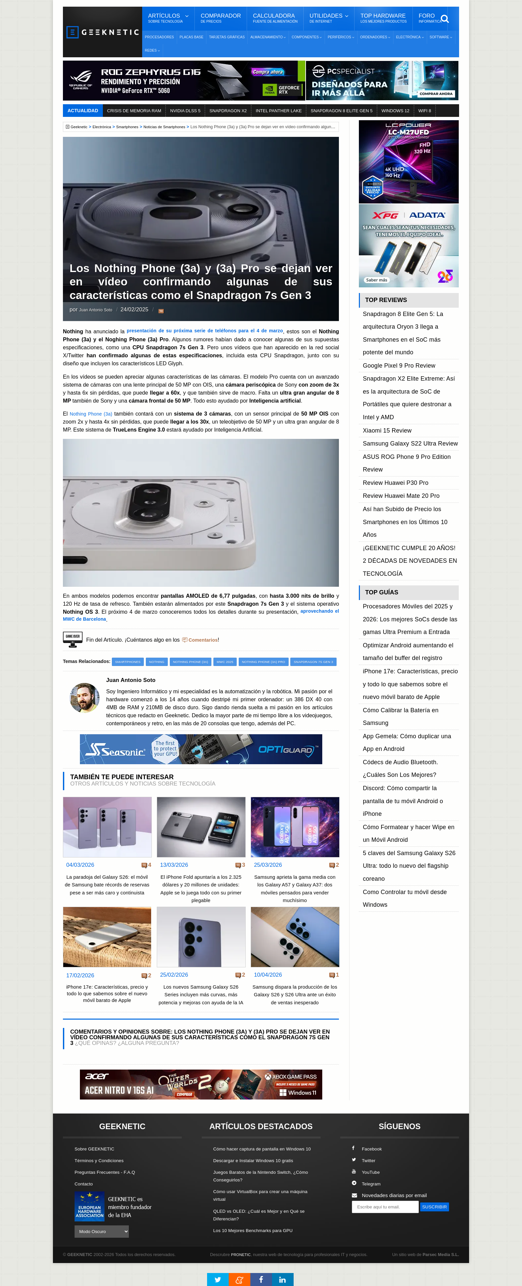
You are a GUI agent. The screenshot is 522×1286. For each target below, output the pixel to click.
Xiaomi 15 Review (383, 363)
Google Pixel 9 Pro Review (393, 333)
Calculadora (275, 18)
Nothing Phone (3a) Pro (278, 662)
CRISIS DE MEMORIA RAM (134, 110)
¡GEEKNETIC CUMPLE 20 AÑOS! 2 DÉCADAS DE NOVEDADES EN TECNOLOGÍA (404, 424)
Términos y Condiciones (102, 1179)
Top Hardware (384, 18)
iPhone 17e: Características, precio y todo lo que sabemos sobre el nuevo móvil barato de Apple (107, 1007)
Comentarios (204, 640)
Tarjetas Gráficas (227, 37)
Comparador (221, 18)
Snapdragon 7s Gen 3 (88, 673)
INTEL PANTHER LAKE (279, 110)
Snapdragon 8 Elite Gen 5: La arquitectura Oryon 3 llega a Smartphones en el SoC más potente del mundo (410, 318)
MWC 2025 (235, 662)
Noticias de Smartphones (174, 127)
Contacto (85, 1203)
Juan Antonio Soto (102, 310)
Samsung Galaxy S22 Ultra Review (403, 371)
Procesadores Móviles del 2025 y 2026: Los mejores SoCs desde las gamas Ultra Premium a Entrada (410, 466)
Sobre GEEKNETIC (97, 1168)
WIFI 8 (424, 110)
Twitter (364, 1179)
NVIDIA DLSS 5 (185, 110)
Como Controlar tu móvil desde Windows (409, 600)
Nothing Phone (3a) (93, 414)
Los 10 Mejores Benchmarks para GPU (258, 1257)
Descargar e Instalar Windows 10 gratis (258, 1187)
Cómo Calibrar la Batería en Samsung (406, 518)
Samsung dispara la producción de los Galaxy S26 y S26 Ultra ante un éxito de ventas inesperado (294, 1006)
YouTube (367, 1191)
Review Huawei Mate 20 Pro (395, 394)
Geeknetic (80, 127)
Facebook (368, 1168)
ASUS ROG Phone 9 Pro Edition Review (409, 379)
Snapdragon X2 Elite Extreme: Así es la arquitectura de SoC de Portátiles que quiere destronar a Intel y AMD (408, 348)
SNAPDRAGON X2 (228, 110)
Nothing (161, 662)
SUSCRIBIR (368, 1238)
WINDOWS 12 (395, 110)
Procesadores (159, 37)
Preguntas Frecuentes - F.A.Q (108, 1191)
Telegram (367, 1203)
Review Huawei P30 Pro (390, 386)
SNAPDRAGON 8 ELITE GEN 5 (342, 110)
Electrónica (105, 127)
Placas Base (191, 37)
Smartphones (133, 127)
